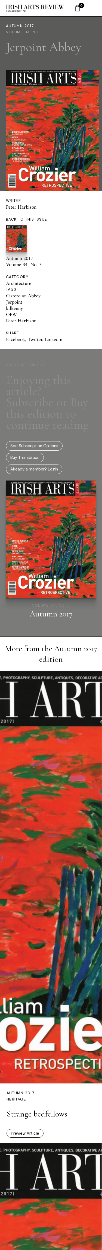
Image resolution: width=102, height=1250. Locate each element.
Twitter (35, 339)
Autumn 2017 (20, 26)
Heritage (16, 1099)
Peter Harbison (21, 207)
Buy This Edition (24, 457)
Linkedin (53, 339)
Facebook (15, 339)
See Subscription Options (34, 446)
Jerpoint (14, 302)
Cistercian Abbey (23, 295)
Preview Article (25, 1133)
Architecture (18, 283)
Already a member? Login (34, 469)
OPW (11, 314)
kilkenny (14, 308)
